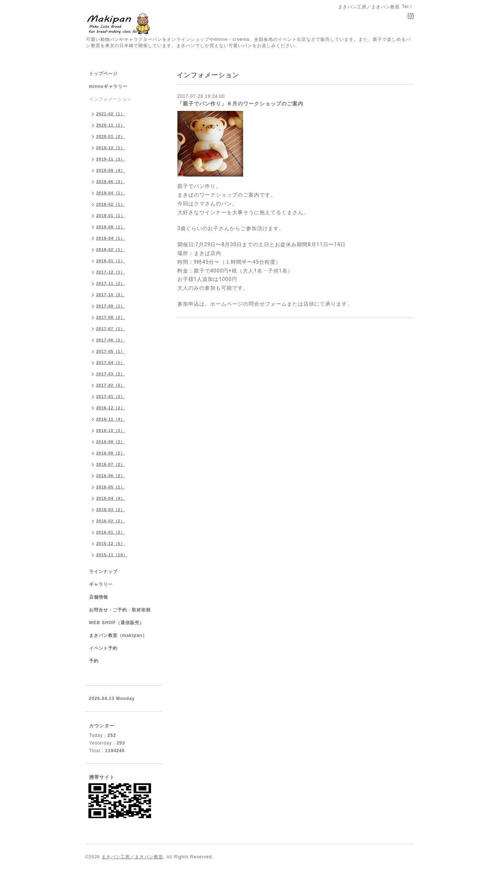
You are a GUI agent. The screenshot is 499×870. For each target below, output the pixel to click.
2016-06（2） (110, 475)
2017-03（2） (110, 374)
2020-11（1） (110, 125)
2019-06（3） (110, 181)
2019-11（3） (110, 159)
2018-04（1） (110, 238)
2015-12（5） (110, 543)
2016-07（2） (110, 464)
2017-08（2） (110, 317)
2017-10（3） (110, 295)
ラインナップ (103, 571)
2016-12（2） (110, 408)
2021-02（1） (110, 114)
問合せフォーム (268, 304)
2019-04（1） (110, 193)
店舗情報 (98, 597)
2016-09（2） (110, 442)
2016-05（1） (110, 487)
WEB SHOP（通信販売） (116, 622)
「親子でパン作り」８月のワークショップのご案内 (240, 104)
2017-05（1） (110, 351)
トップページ (103, 73)
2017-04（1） (110, 362)
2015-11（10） (112, 555)
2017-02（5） (110, 385)
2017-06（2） (110, 340)
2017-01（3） (110, 396)
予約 (94, 661)
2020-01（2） (110, 136)
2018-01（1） (110, 261)
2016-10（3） (110, 430)
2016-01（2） (110, 532)
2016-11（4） (110, 419)
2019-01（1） (110, 215)
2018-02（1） (110, 249)
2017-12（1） (110, 272)
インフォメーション (110, 99)
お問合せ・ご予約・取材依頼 (120, 609)
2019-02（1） (110, 204)
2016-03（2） (110, 509)
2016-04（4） (110, 498)
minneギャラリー (108, 86)
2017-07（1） (110, 328)
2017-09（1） (110, 306)
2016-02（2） (110, 521)
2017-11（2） (110, 283)
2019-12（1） (110, 148)
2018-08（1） (110, 227)
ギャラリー (101, 584)
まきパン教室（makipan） (118, 635)
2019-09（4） (110, 170)
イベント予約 (103, 648)
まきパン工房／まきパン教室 (132, 856)
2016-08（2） (110, 453)
